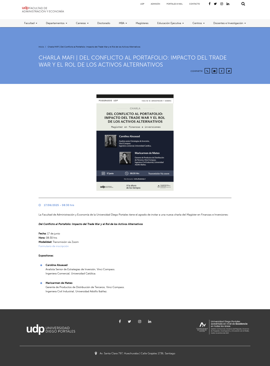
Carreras (81, 23)
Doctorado (103, 23)
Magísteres (142, 23)
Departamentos (55, 23)
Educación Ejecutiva (169, 23)
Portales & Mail (175, 4)
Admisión (155, 4)
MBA (121, 23)
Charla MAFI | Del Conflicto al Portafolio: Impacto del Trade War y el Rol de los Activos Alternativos (94, 47)
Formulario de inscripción (54, 246)
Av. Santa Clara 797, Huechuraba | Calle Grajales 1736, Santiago (135, 353)
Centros (197, 23)
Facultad (29, 23)
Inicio (41, 47)
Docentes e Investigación (228, 23)
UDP (142, 4)
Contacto (194, 4)
